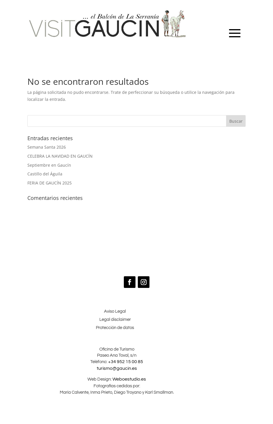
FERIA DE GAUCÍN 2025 (49, 183)
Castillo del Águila (44, 174)
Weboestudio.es (129, 379)
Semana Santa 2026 (46, 147)
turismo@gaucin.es (117, 368)
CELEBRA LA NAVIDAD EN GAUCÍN (60, 156)
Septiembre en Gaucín (49, 165)
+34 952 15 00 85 (125, 361)
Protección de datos (115, 328)
